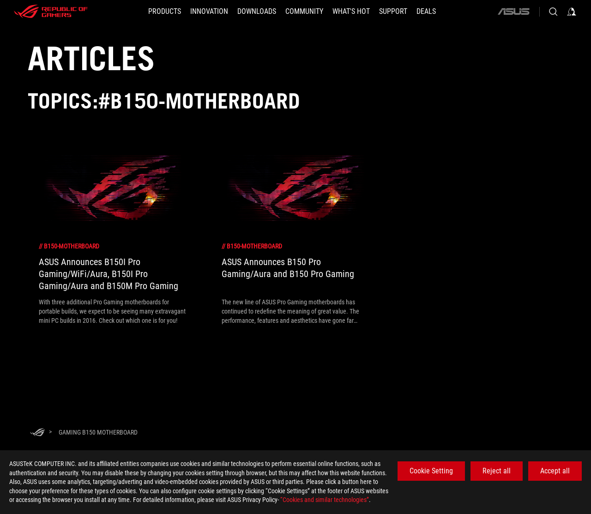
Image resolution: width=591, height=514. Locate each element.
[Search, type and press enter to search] (553, 12)
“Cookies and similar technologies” (324, 499)
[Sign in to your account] (571, 11)
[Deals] (426, 11)
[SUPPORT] (393, 11)
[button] (164, 11)
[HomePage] (37, 433)
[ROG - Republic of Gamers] (51, 11)
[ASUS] (513, 12)
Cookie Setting (431, 470)
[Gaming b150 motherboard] (98, 432)
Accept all (555, 470)
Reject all (496, 470)
